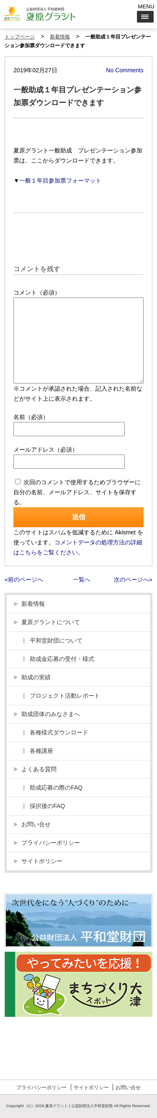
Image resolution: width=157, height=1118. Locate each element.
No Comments (124, 70)
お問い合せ (36, 824)
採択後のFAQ (47, 806)
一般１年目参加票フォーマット (60, 180)
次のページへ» (133, 579)
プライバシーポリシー (50, 842)
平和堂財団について (56, 640)
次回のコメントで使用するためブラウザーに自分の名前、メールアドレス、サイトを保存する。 (77, 492)
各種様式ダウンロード (59, 732)
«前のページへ (24, 579)
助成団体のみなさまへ (50, 714)
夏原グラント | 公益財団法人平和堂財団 (78, 1106)
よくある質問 (39, 769)
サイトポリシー (41, 861)
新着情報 (60, 37)
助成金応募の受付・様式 (62, 659)
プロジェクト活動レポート (65, 695)
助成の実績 (36, 677)
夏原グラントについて (50, 622)
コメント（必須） (36, 292)
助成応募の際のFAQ (56, 787)
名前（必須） (31, 417)
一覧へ (81, 579)
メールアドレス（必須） (45, 449)
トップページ (20, 37)
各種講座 (41, 750)
